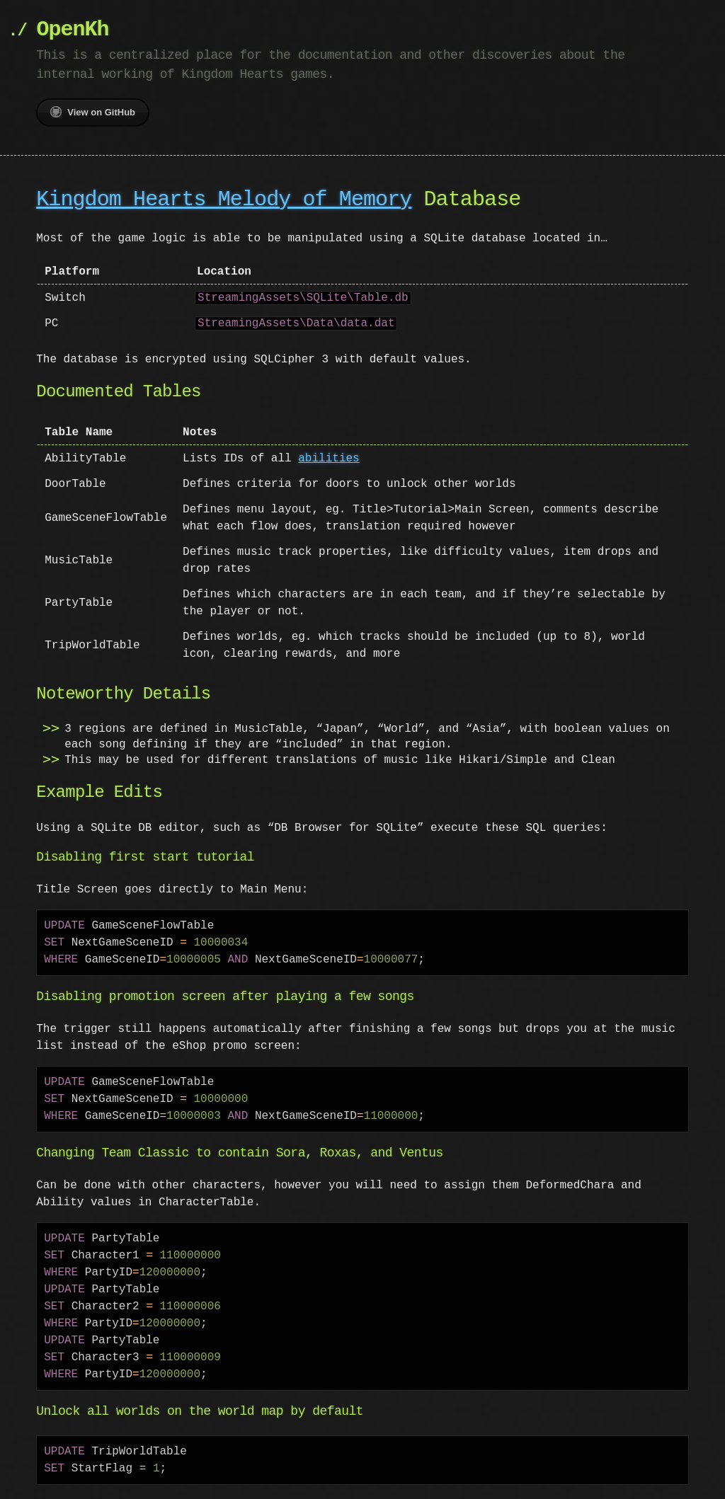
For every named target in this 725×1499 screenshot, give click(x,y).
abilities (328, 458)
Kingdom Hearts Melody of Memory (223, 199)
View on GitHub (92, 111)
